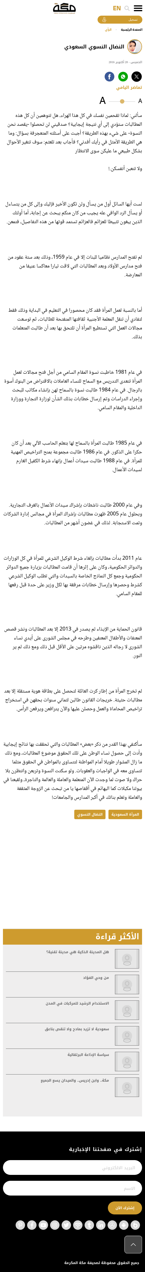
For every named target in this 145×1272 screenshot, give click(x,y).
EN (117, 8)
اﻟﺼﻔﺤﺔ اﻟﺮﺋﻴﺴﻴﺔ (131, 29)
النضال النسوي (90, 814)
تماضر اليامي (129, 88)
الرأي (108, 29)
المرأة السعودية (125, 814)
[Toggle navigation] (138, 8)
